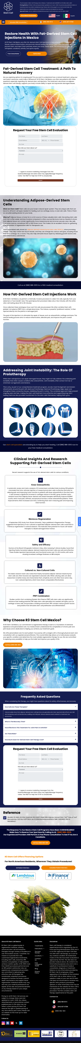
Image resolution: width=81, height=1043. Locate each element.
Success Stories (38, 949)
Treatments (39, 943)
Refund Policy (74, 1040)
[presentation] (30, 166)
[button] (3, 22)
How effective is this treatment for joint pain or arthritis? (26, 726)
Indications (40, 945)
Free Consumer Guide (40, 959)
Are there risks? (10, 732)
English (58, 15)
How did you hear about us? (27, 147)
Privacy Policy (39, 965)
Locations (39, 952)
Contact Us (39, 955)
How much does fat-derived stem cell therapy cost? (24, 738)
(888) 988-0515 (64, 831)
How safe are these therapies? (16, 705)
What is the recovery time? (15, 720)
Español (73, 15)
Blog (36, 963)
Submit (40, 179)
